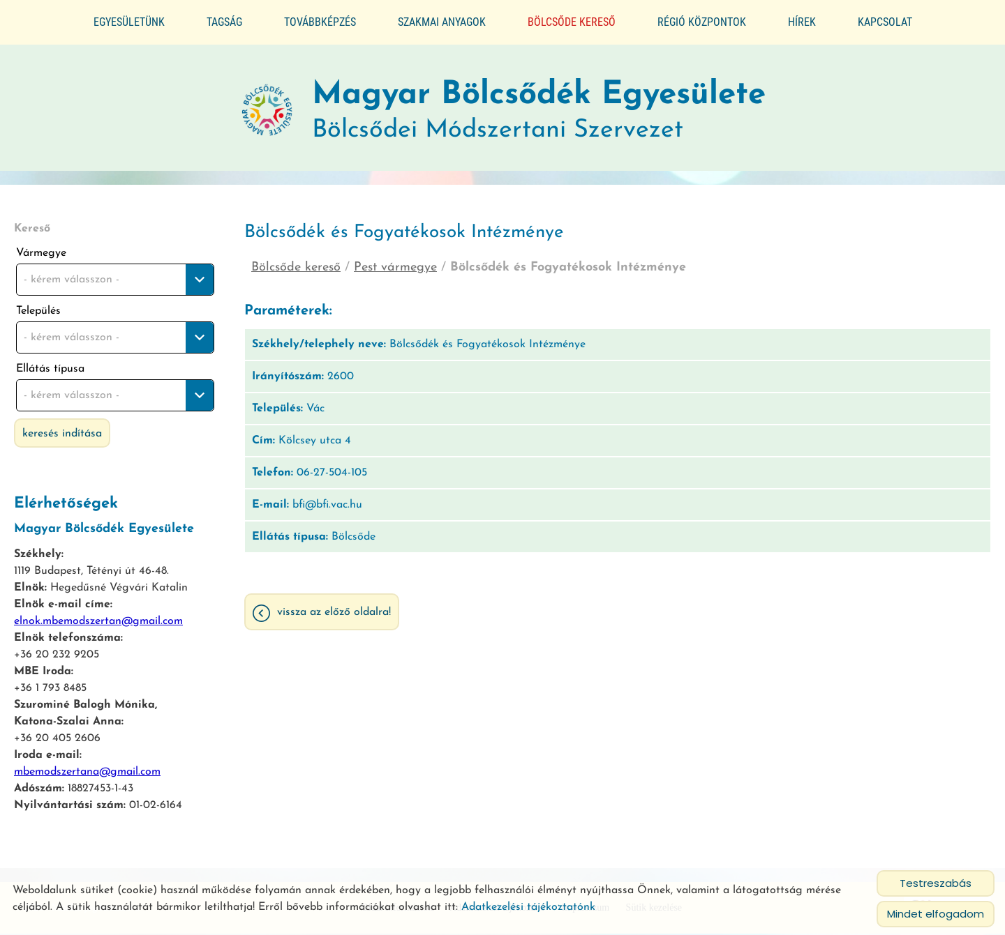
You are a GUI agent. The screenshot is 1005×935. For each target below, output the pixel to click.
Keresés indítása (62, 428)
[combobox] (115, 274)
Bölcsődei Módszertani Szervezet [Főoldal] (539, 105)
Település (38, 305)
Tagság (224, 22)
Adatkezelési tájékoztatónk (528, 907)
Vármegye (41, 247)
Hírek (802, 22)
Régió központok (701, 22)
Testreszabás (936, 883)
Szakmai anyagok (442, 22)
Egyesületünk (129, 22)
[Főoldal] (264, 105)
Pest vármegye (395, 261)
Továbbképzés (320, 22)
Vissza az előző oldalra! (334, 607)
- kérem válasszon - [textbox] (71, 274)
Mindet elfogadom (935, 913)
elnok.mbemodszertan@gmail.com (98, 615)
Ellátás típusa (50, 363)
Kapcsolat (885, 22)
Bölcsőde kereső (572, 22)
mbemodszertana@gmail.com (87, 766)
